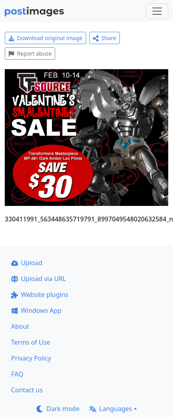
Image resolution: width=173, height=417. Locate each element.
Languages (110, 408)
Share (104, 38)
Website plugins (39, 294)
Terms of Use (30, 342)
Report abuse (30, 53)
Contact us (27, 390)
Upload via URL (38, 278)
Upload (26, 262)
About (20, 326)
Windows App (36, 310)
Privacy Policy (31, 358)
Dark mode (58, 408)
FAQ (17, 374)
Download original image (45, 38)
